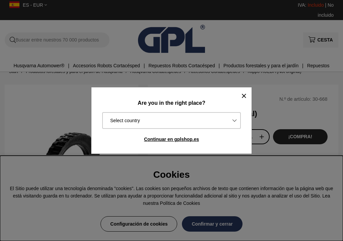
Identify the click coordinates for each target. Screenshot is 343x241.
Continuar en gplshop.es (171, 139)
